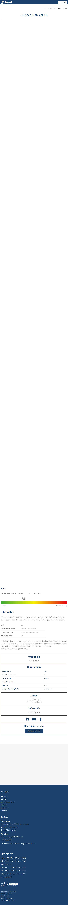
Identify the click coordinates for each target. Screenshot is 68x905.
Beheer (4, 805)
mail (34, 719)
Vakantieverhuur (7, 802)
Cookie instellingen (7, 898)
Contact (4, 811)
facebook (40, 719)
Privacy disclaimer (6, 894)
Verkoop (4, 796)
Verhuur (52, 9)
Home (47, 9)
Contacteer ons (34, 731)
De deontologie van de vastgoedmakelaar (18, 844)
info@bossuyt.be (9, 830)
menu (62, 2)
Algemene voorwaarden (8, 891)
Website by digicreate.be (8, 900)
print (27, 719)
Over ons (4, 808)
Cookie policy (5, 896)
